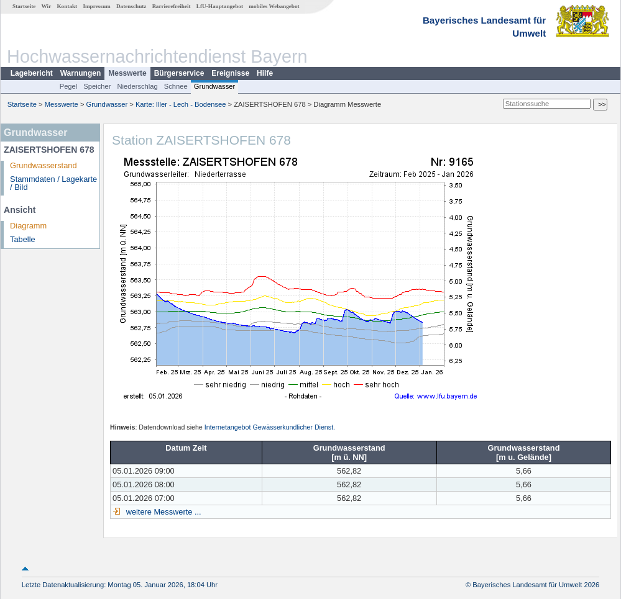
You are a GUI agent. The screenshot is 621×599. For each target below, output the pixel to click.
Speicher (97, 86)
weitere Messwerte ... (162, 511)
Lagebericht (32, 73)
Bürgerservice (179, 73)
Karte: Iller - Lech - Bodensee (181, 104)
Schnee (176, 86)
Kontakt (67, 6)
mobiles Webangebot (274, 6)
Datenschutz (131, 6)
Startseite (23, 6)
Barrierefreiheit (171, 6)
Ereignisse (230, 73)
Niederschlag (137, 86)
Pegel (69, 86)
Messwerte (127, 73)
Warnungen (80, 73)
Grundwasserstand (43, 165)
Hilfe (265, 73)
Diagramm (28, 225)
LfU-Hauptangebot (219, 6)
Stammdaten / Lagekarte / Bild (53, 183)
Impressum (96, 6)
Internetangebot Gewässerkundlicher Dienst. (270, 427)
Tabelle (22, 239)
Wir (47, 6)
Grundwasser (215, 86)
